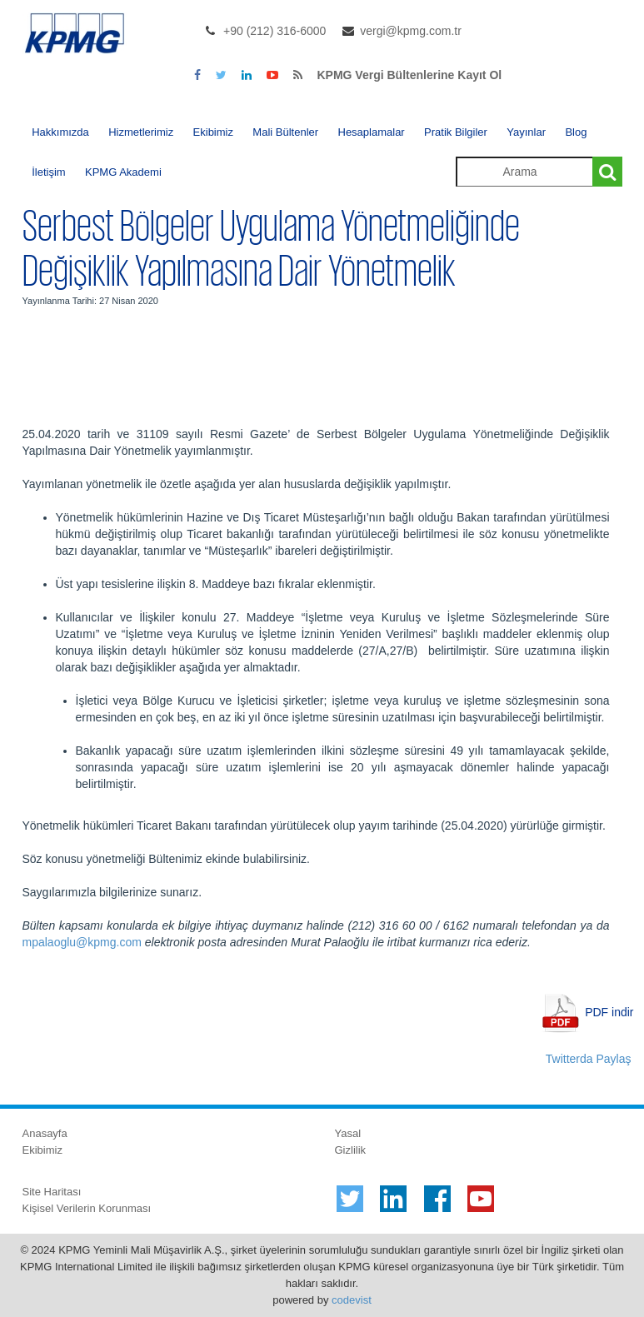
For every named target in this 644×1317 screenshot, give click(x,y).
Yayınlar (526, 132)
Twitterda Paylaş (589, 1058)
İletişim (48, 172)
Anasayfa (44, 1133)
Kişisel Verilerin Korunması (87, 1208)
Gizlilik (351, 1150)
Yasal (348, 1133)
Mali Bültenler (285, 132)
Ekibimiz (213, 132)
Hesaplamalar (371, 132)
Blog (576, 132)
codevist (352, 1300)
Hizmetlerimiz (140, 132)
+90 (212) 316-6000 (274, 30)
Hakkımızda (60, 132)
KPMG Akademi (123, 172)
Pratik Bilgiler (455, 132)
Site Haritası (52, 1191)
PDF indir (609, 1012)
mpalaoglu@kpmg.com (82, 942)
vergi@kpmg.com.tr (411, 30)
